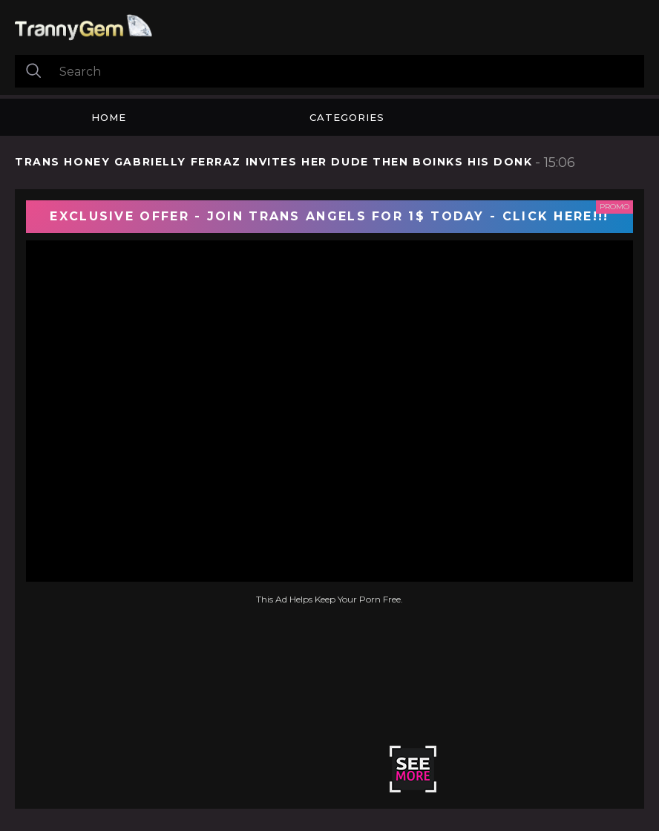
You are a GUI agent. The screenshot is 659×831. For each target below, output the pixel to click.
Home (108, 117)
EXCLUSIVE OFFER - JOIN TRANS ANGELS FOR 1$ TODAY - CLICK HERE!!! (329, 216)
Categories (346, 117)
